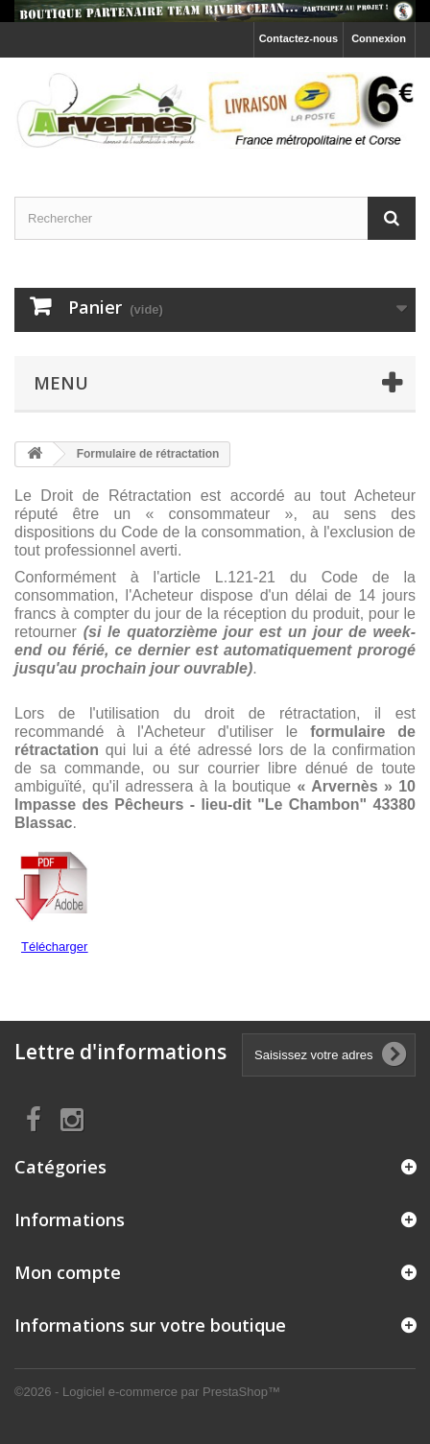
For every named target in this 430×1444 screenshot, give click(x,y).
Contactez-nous (299, 38)
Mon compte (67, 1272)
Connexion (378, 38)
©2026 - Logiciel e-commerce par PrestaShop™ (147, 1392)
